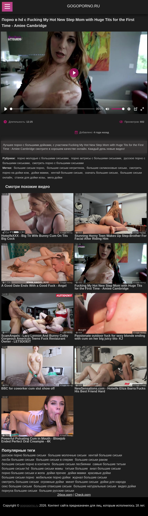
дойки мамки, (40, 172)
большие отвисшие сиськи (52, 486)
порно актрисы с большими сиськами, (97, 158)
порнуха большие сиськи (19, 490)
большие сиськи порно (18, 477)
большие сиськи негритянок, (66, 167)
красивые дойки (99, 473)
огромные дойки (52, 481)
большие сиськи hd (15, 468)
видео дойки (127, 486)
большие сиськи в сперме (54, 459)
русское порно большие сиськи (24, 455)
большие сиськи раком (91, 459)
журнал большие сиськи (89, 477)
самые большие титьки (109, 464)
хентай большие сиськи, (67, 172)
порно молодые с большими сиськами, (43, 158)
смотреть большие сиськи (20, 481)
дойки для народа (113, 481)
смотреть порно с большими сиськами (58, 163)
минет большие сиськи (82, 481)
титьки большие (76, 468)
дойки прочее (56, 473)
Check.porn (83, 494)
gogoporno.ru (83, 6)
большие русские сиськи (56, 490)
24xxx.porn (64, 494)
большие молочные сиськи (67, 455)
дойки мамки (77, 473)
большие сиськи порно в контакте (26, 464)
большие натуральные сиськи (94, 486)
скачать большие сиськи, (102, 172)
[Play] (6, 109)
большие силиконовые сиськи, (107, 167)
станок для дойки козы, (30, 177)
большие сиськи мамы (47, 468)
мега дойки (55, 177)
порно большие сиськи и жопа (23, 473)
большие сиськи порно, (30, 167)
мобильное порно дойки (53, 477)
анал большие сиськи (105, 468)
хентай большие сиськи (105, 455)
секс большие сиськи (17, 486)
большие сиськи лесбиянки (71, 464)
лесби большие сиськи (18, 459)
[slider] (52, 109)
